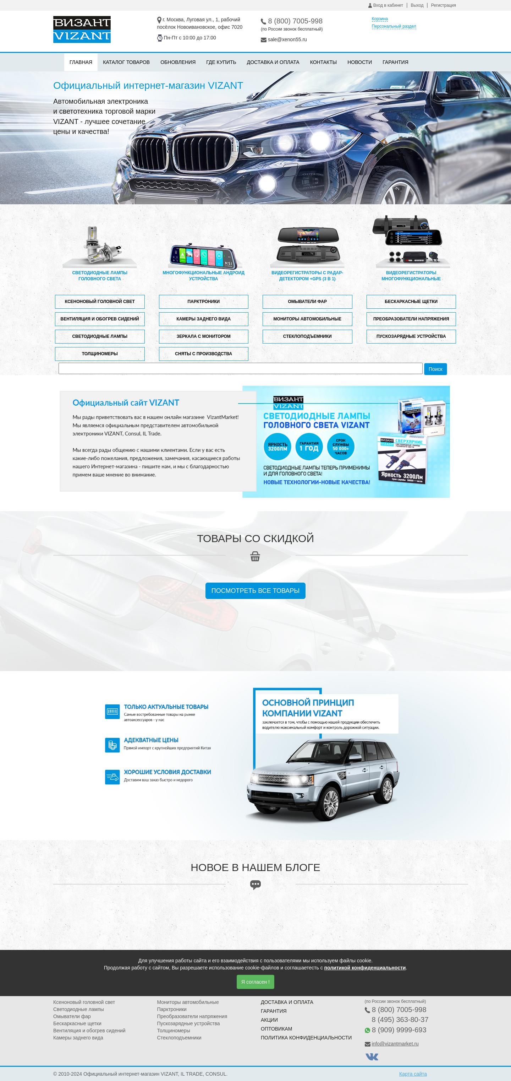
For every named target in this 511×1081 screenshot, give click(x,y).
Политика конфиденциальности (306, 1038)
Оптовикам (276, 1029)
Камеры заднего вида (203, 319)
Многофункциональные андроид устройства (203, 248)
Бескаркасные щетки (411, 301)
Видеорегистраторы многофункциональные (411, 248)
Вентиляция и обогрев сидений (99, 319)
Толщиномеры (100, 353)
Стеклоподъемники (307, 336)
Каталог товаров (126, 62)
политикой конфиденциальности (365, 968)
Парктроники (203, 301)
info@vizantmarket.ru (395, 1044)
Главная (81, 62)
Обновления (178, 62)
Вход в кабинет (385, 5)
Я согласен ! (255, 982)
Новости (359, 62)
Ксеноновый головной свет (100, 301)
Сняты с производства (203, 353)
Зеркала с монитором (204, 336)
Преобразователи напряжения (411, 319)
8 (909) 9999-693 (399, 1030)
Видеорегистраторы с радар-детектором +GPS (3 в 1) (307, 248)
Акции (269, 1020)
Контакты (323, 62)
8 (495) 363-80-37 (400, 1019)
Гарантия (395, 62)
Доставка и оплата (273, 62)
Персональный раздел (394, 26)
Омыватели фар (307, 301)
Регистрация (443, 5)
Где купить (221, 62)
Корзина (380, 18)
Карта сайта (413, 1074)
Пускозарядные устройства (411, 336)
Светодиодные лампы (99, 336)
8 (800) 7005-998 (295, 21)
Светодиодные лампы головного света (100, 248)
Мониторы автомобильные (307, 319)
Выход (417, 5)
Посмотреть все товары (255, 590)
